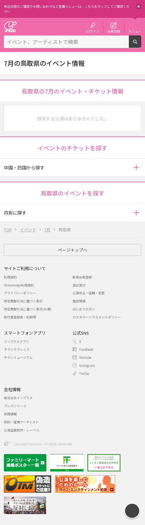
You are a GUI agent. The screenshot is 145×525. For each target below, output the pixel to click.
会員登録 (113, 31)
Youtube (85, 357)
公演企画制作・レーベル (21, 430)
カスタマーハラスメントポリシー (96, 317)
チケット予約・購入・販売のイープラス (10, 26)
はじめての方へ (83, 309)
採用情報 (10, 413)
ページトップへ (72, 250)
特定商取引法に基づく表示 (23, 300)
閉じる (138, 6)
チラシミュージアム (18, 357)
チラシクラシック (17, 349)
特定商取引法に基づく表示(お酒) (28, 309)
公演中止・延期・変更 (88, 292)
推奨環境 (78, 300)
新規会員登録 (82, 277)
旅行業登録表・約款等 (20, 317)
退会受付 (78, 285)
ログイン (92, 31)
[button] (136, 168)
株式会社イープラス (18, 397)
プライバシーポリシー (20, 292)
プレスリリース (15, 405)
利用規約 (10, 277)
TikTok (84, 373)
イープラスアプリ (16, 341)
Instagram (87, 365)
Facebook (86, 349)
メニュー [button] (134, 31)
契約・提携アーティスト (21, 421)
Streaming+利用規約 (19, 285)
